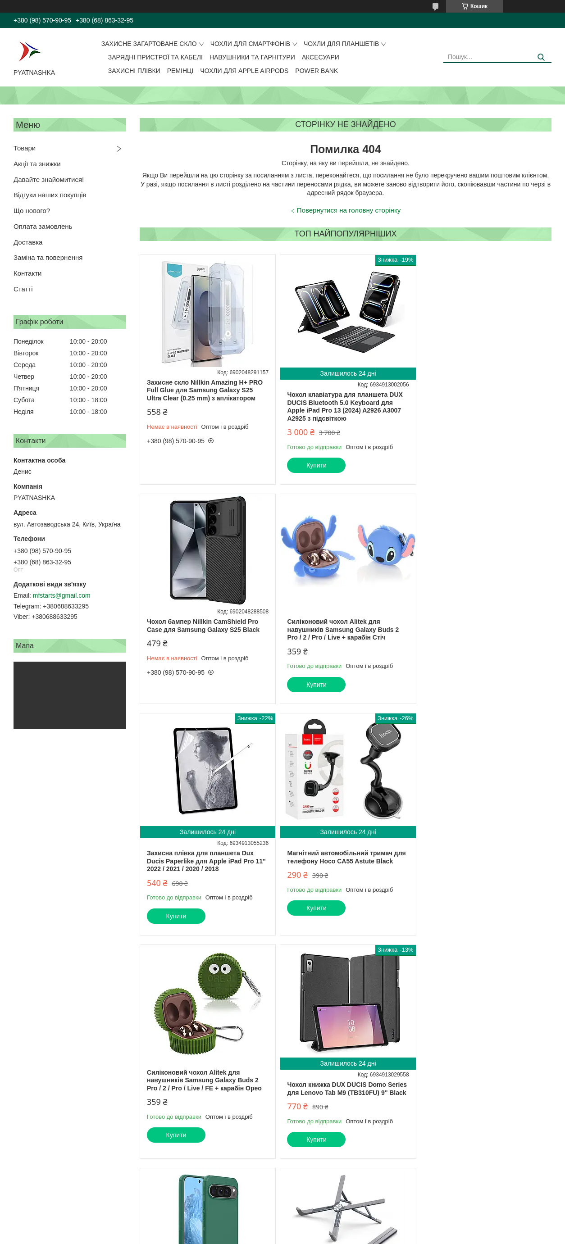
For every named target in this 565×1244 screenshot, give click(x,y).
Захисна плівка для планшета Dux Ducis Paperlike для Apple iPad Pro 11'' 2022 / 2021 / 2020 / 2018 (345, 642)
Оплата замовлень (43, 226)
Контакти (27, 273)
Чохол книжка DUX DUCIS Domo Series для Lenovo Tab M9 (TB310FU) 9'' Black (346, 869)
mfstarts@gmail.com (62, 595)
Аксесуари (320, 57)
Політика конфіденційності (336, 1235)
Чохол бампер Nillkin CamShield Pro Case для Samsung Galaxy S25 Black (480, 386)
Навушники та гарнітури (252, 57)
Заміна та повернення (48, 257)
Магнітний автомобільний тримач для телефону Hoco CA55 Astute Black (483, 638)
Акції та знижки (37, 164)
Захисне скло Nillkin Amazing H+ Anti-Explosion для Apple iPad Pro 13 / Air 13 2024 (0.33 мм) (482, 1096)
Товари (25, 148)
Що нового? (32, 210)
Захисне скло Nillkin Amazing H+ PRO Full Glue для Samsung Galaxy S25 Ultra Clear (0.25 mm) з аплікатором (205, 390)
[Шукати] (541, 57)
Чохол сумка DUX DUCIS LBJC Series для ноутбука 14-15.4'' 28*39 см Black (343, 1081)
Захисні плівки (134, 70)
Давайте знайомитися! (49, 179)
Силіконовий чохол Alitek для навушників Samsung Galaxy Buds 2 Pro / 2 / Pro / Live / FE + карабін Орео (204, 860)
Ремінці (180, 70)
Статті (23, 289)
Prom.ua (324, 1219)
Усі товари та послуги (514, 1193)
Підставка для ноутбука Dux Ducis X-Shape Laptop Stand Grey (204, 1081)
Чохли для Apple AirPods (244, 70)
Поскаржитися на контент (267, 1235)
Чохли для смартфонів (250, 43)
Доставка (28, 242)
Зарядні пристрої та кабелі (155, 57)
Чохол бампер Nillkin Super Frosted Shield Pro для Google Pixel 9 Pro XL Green (480, 860)
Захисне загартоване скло (149, 43)
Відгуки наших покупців (50, 195)
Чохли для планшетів (341, 43)
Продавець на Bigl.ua (282, 1227)
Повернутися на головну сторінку (349, 210)
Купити (315, 465)
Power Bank (316, 70)
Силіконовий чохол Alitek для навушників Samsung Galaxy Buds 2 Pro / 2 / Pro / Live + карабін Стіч (203, 629)
